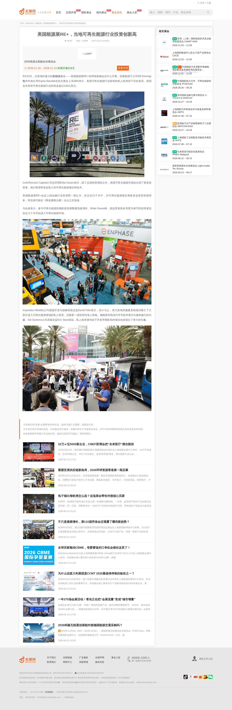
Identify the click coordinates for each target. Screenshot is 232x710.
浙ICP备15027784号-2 (62, 673)
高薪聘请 (83, 662)
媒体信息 (99, 662)
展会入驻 (132, 11)
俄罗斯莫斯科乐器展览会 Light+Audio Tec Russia (191, 167)
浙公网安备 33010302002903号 (89, 673)
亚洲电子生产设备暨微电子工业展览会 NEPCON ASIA (191, 125)
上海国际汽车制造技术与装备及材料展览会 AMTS (191, 110)
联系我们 (51, 662)
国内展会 (101, 11)
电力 (25, 81)
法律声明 (99, 657)
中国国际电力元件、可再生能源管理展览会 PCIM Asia (191, 82)
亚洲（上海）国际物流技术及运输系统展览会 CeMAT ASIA (191, 40)
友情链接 (67, 657)
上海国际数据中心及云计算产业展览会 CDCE (191, 54)
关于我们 (51, 657)
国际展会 (86, 12)
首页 (58, 12)
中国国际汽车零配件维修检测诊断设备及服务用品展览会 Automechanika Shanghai (190, 69)
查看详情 (123, 68)
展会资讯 (117, 12)
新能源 (38, 23)
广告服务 (83, 657)
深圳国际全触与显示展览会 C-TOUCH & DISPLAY (189, 96)
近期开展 (71, 11)
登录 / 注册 (204, 3)
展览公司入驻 (206, 658)
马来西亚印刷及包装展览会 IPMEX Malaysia (188, 153)
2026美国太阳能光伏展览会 (40, 61)
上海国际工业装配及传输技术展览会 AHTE (191, 139)
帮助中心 (67, 662)
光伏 (127, 310)
